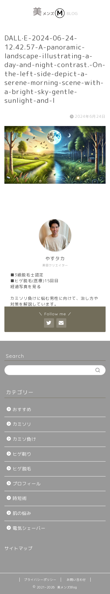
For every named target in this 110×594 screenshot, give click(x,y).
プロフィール (27, 484)
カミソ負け (24, 439)
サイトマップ (18, 548)
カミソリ (22, 424)
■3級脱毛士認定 (27, 275)
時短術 (20, 498)
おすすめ (22, 409)
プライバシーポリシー (40, 580)
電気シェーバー (29, 528)
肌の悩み (22, 513)
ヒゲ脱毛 (22, 469)
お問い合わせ (76, 580)
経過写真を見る (25, 286)
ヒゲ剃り (22, 454)
